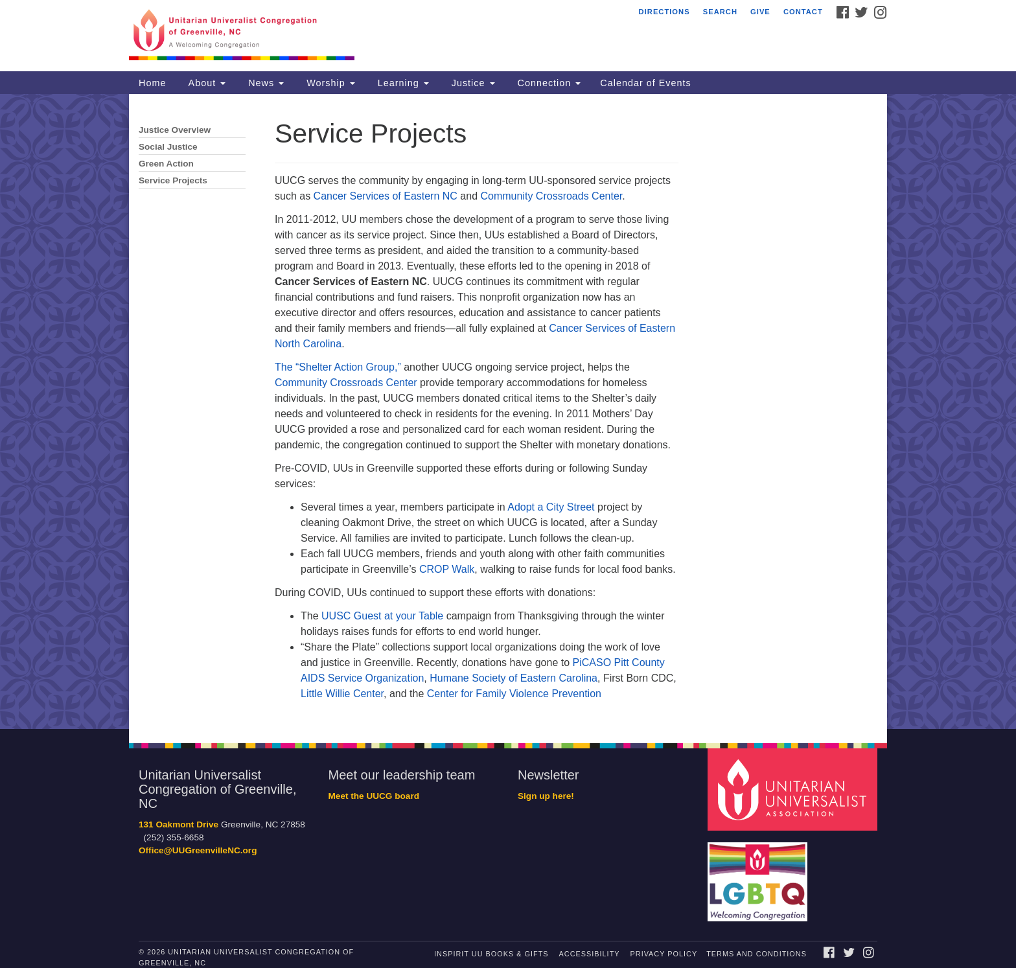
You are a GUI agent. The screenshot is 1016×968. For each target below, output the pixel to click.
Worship (329, 83)
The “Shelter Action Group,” (339, 367)
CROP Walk (446, 569)
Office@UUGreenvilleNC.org (198, 850)
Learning (402, 83)
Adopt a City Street (550, 507)
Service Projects (173, 180)
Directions (664, 12)
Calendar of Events (645, 83)
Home (152, 83)
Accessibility (589, 954)
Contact (803, 12)
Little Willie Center (342, 693)
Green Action (166, 163)
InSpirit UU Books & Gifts (491, 954)
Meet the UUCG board (374, 796)
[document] (508, 411)
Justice (471, 83)
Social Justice (168, 147)
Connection (547, 83)
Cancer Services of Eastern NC (385, 196)
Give (760, 12)
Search (720, 12)
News (264, 83)
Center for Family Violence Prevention (514, 693)
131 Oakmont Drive (178, 824)
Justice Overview (175, 130)
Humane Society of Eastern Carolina (513, 678)
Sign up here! (546, 796)
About (205, 83)
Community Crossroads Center (552, 196)
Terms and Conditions (756, 954)
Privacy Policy (664, 954)
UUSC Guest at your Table (382, 615)
